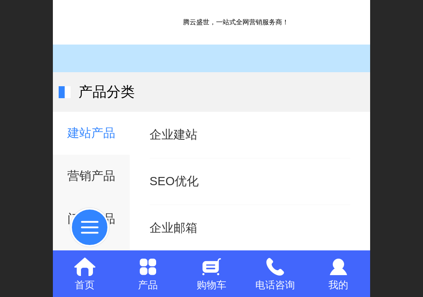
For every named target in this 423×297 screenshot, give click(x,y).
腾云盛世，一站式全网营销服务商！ (236, 22)
